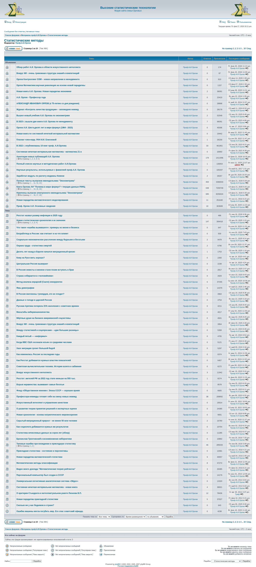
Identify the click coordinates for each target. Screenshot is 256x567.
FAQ (222, 22)
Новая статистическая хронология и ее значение (40, 220)
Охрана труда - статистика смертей (34, 246)
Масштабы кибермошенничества (32, 312)
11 (34, 183)
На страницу (227, 48)
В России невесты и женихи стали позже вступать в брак (45, 270)
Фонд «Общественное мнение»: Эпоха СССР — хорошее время (48, 390)
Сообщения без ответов (14, 32)
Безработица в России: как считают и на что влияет (42, 233)
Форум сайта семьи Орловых (128, 11)
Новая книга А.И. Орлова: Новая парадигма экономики (43, 91)
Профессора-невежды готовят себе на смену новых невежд (46, 396)
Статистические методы (58, 35)
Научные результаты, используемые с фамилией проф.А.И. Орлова (50, 170)
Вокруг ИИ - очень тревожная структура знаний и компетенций (47, 73)
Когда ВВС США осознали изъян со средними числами (44, 342)
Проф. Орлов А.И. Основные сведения (35, 206)
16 (40, 189)
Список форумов (12, 35)
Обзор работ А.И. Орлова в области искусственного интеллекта (48, 67)
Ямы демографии (25, 288)
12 (37, 183)
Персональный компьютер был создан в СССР (40, 475)
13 (40, 183)
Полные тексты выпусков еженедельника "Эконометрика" (45, 181)
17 (37, 195)
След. (249, 48)
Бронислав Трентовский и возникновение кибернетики (44, 439)
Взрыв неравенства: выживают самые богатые (40, 384)
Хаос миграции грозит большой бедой (35, 348)
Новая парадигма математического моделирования (42, 200)
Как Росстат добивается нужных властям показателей (43, 360)
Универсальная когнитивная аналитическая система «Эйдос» (47, 481)
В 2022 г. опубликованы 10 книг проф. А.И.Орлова (41, 146)
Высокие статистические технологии (128, 7)
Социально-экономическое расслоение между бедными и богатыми (50, 239)
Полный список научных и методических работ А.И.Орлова (46, 164)
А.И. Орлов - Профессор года (31, 97)
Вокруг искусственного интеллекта (34, 372)
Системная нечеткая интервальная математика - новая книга (46, 487)
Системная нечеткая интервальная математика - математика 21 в (49, 152)
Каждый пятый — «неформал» (31, 336)
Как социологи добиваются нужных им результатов (42, 427)
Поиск (231, 22)
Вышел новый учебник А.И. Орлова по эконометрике (43, 115)
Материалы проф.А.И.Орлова (33, 35)
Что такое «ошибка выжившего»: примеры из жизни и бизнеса (47, 227)
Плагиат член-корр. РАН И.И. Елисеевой (36, 140)
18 (40, 195)
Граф (237, 494)
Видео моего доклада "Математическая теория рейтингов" (45, 469)
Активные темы (32, 32)
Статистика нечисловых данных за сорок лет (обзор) (43, 433)
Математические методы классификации (37, 463)
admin (237, 165)
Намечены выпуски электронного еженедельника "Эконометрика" (49, 193)
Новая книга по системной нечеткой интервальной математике (48, 133)
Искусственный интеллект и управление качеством (42, 402)
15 (37, 189)
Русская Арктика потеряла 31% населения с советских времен (47, 306)
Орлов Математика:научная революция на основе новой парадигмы (50, 85)
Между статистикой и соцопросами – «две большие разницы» (47, 330)
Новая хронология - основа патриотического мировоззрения (46, 415)
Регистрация (19, 22)
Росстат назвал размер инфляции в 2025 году (39, 215)
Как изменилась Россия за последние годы (38, 354)
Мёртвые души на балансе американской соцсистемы (43, 318)
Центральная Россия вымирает (32, 264)
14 (34, 189)
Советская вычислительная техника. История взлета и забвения (48, 366)
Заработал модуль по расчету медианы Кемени (40, 176)
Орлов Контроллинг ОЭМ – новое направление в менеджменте (47, 79)
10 (245, 48)
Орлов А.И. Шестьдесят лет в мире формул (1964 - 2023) (44, 127)
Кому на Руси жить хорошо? (30, 258)
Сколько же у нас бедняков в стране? (35, 505)
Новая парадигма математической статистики (39, 457)
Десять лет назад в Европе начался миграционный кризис (45, 252)
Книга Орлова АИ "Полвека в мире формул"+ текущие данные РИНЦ (50, 187)
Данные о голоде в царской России (34, 300)
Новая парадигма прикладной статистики (37, 499)
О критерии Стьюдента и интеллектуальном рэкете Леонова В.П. (49, 493)
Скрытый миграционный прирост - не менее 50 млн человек (46, 421)
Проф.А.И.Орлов (23, 43)
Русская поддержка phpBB (128, 566)
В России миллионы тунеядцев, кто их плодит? (40, 294)
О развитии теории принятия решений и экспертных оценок (46, 409)
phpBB (117, 564)
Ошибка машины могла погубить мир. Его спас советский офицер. (49, 511)
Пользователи (244, 22)
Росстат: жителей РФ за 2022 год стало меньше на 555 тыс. (46, 378)
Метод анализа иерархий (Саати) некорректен (39, 282)
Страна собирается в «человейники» (34, 276)
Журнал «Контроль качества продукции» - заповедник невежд (47, 109)
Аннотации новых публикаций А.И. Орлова (38, 156)
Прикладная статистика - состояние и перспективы (42, 451)
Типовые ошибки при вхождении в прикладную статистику (46, 444)
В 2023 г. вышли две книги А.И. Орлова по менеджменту (44, 121)
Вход (8, 22)
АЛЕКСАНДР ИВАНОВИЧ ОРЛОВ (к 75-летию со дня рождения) (47, 103)
